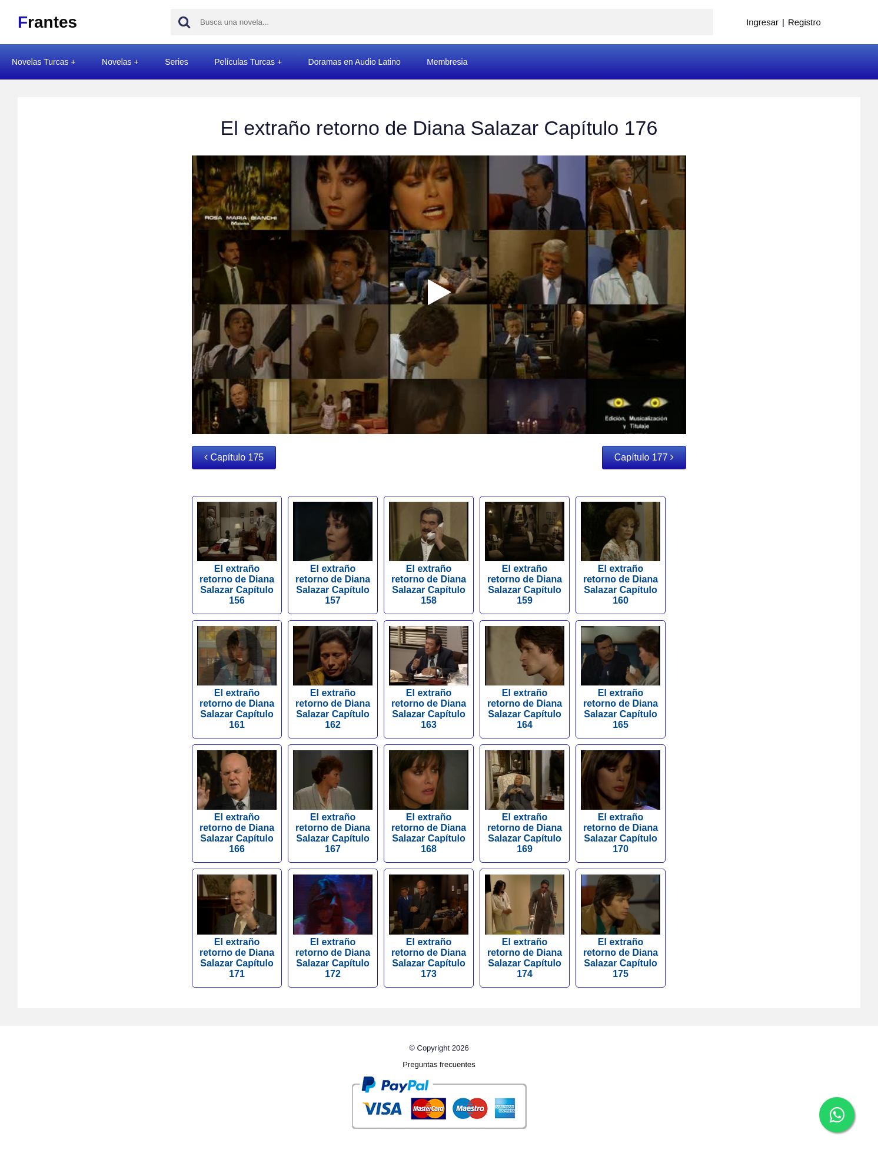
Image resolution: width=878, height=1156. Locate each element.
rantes (47, 22)
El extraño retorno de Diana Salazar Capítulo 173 (428, 926)
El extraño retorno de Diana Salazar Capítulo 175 (620, 926)
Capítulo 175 (234, 457)
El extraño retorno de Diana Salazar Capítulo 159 (524, 553)
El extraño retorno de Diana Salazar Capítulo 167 (333, 802)
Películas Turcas (244, 62)
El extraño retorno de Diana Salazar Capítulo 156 (237, 553)
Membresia (447, 62)
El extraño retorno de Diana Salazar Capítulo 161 (237, 678)
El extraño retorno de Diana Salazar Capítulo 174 (524, 926)
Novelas (117, 62)
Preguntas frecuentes (439, 1064)
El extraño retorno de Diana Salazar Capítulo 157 (333, 553)
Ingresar (762, 22)
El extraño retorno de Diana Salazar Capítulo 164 (524, 678)
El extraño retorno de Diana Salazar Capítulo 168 (428, 802)
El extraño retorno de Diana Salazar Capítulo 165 (620, 678)
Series (176, 62)
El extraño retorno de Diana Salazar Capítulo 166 (237, 802)
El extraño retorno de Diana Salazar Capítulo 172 (333, 926)
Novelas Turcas (40, 62)
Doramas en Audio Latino (354, 62)
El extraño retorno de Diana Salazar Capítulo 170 (620, 802)
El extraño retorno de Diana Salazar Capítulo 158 (428, 553)
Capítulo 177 (644, 457)
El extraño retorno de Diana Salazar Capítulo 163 (428, 678)
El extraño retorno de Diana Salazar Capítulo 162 (333, 678)
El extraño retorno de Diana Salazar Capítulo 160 (620, 553)
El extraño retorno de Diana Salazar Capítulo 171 (237, 926)
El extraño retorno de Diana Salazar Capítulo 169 (524, 802)
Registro (804, 22)
